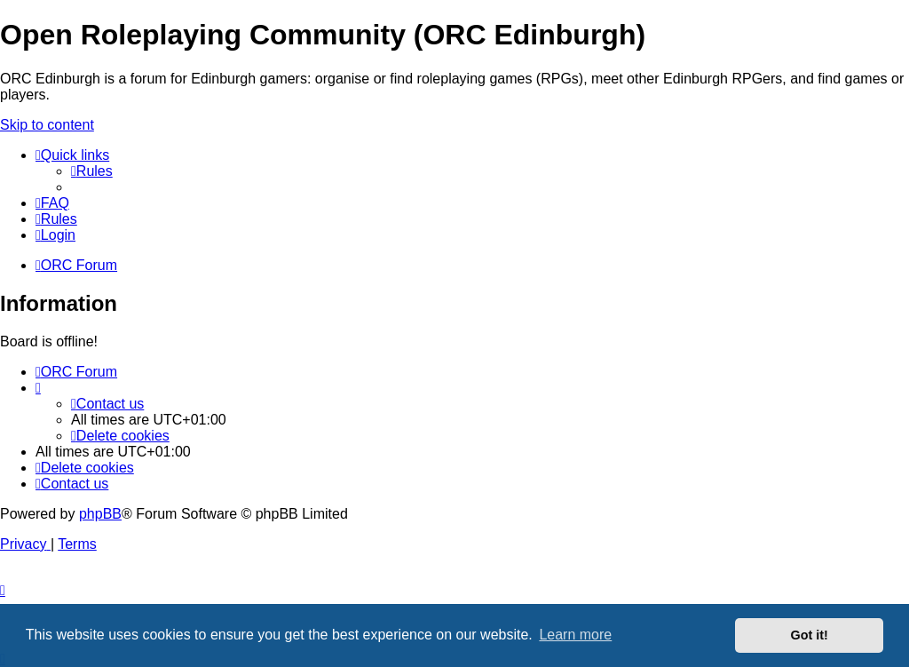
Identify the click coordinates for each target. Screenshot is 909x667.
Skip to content (47, 124)
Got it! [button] (809, 635)
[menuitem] (92, 171)
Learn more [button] (575, 634)
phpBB (100, 513)
